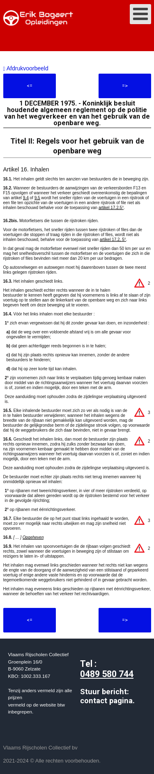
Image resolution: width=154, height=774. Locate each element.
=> (125, 86)
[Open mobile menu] (140, 14)
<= (29, 86)
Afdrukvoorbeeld (25, 68)
